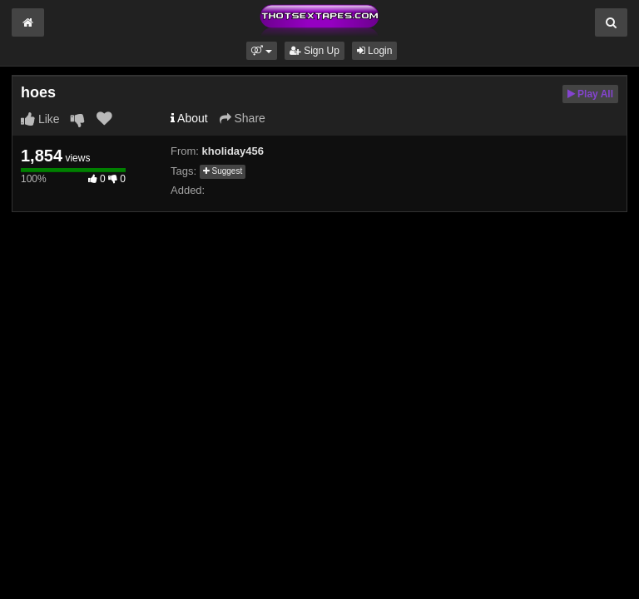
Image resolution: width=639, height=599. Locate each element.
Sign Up (314, 51)
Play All (590, 94)
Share (242, 118)
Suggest (222, 171)
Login (375, 51)
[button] (261, 51)
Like (40, 119)
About (189, 118)
